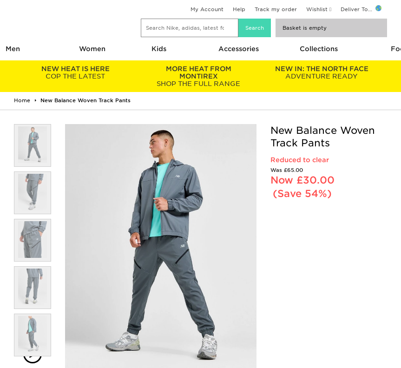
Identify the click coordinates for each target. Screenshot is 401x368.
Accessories (238, 49)
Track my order (276, 9)
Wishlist (317, 9)
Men (13, 49)
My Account (207, 9)
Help (239, 9)
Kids (158, 49)
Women (92, 49)
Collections (319, 49)
